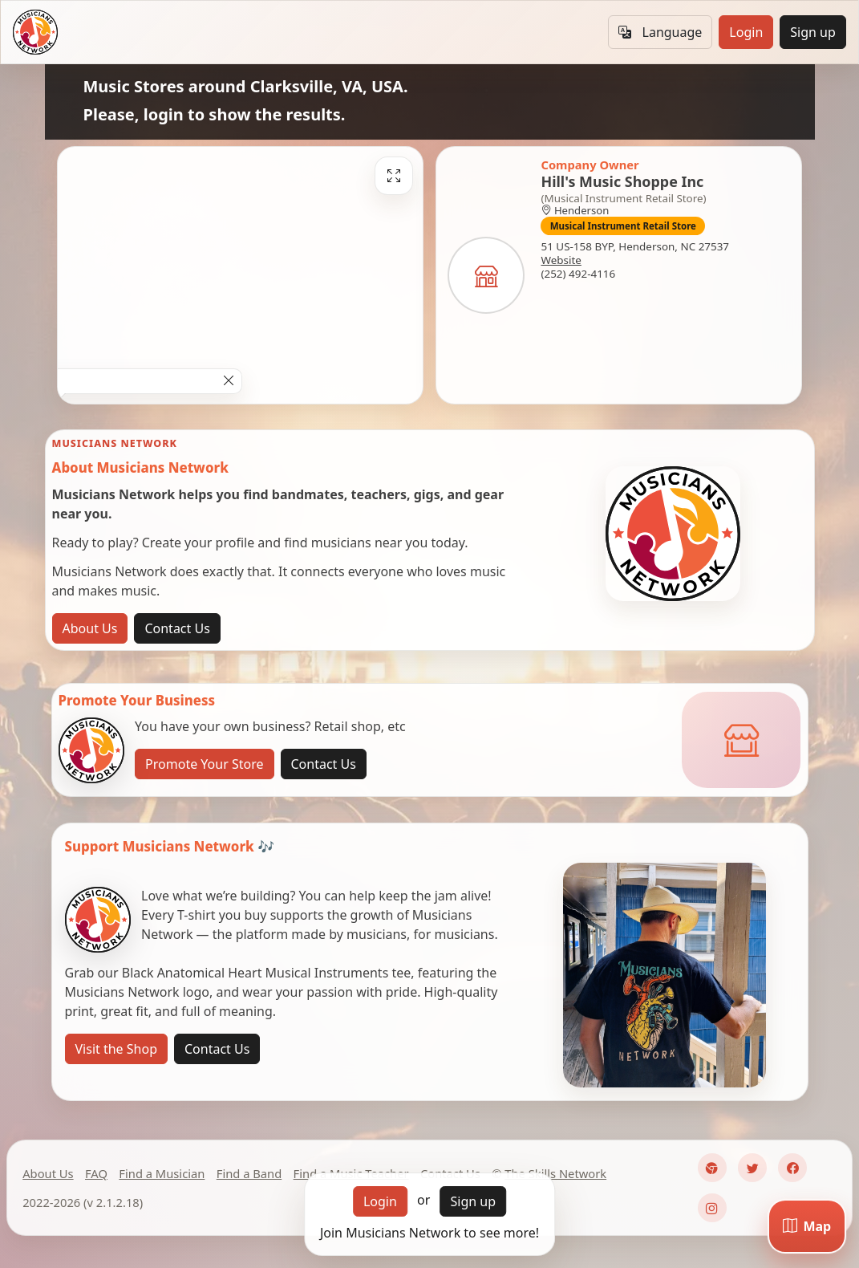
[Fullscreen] (394, 175)
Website (561, 260)
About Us (90, 628)
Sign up (813, 32)
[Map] (807, 1226)
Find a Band (249, 1173)
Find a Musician (162, 1173)
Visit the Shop (116, 1049)
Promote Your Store (204, 764)
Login (746, 32)
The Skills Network (555, 1173)
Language (660, 32)
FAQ (96, 1173)
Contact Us (176, 628)
